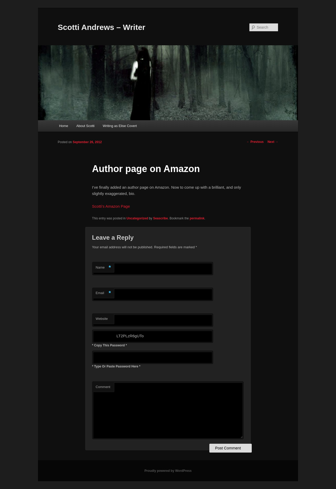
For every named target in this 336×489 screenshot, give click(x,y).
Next (273, 142)
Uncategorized (137, 218)
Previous (255, 142)
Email (103, 293)
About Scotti (85, 126)
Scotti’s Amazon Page (111, 206)
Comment (103, 387)
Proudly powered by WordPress (167, 471)
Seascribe (160, 218)
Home (63, 126)
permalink (197, 218)
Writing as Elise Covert (120, 126)
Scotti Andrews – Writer (101, 27)
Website (102, 319)
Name (103, 267)
